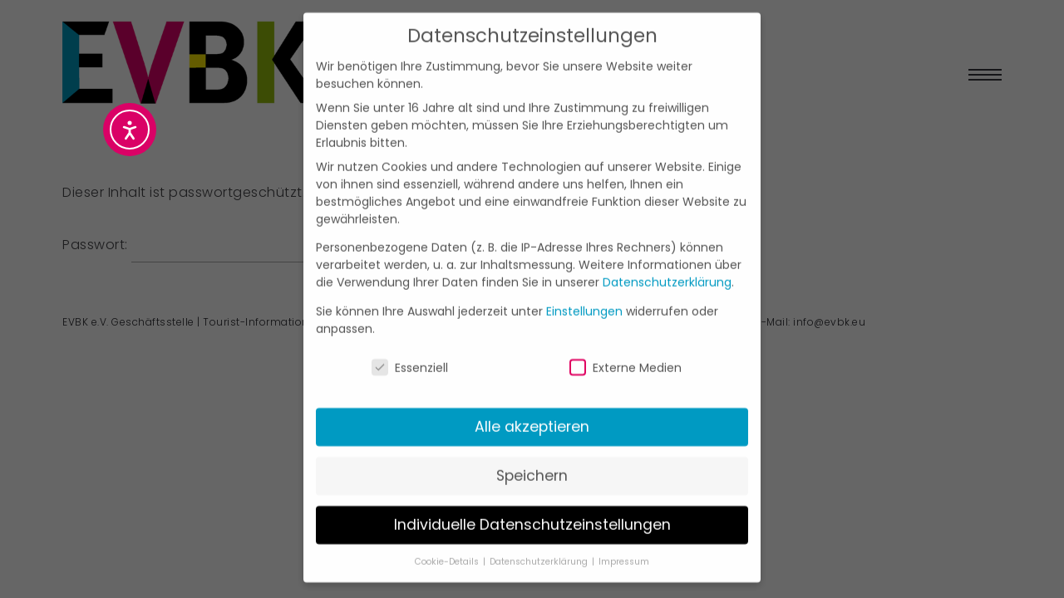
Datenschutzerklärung (667, 260)
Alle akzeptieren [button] (532, 405)
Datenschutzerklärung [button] (540, 540)
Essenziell (410, 346)
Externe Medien (625, 346)
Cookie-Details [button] (448, 540)
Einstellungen (584, 289)
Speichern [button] (532, 454)
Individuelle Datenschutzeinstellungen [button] (532, 503)
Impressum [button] (623, 540)
